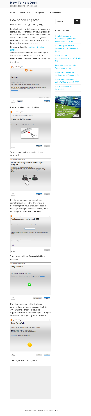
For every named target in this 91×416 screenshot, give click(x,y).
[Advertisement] (30, 382)
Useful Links (25, 13)
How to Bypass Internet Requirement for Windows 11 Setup (66, 48)
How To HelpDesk (24, 2)
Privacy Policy (30, 410)
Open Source (56, 13)
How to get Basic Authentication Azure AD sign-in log (68, 58)
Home (12, 13)
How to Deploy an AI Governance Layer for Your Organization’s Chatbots (65, 38)
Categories (40, 13)
